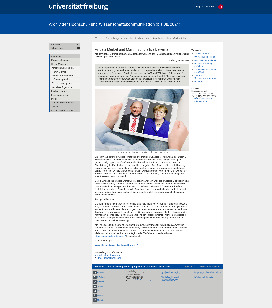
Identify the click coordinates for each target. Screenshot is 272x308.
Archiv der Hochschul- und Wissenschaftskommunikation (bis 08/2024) (114, 24)
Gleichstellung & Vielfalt (205, 60)
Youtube (100, 286)
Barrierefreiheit (114, 266)
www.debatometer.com (106, 255)
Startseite (96, 38)
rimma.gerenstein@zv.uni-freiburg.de (201, 100)
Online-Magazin (114, 38)
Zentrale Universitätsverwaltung (205, 77)
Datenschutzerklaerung (158, 266)
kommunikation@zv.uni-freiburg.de (141, 280)
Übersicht (100, 266)
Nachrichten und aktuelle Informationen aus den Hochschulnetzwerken (207, 273)
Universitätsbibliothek (204, 57)
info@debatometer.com (109, 258)
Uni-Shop (198, 81)
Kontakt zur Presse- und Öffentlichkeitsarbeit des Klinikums (173, 273)
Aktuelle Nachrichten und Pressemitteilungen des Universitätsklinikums (170, 279)
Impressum (139, 266)
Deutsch (210, 6)
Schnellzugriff (57, 48)
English (199, 6)
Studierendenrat (201, 53)
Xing (98, 291)
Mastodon (100, 300)
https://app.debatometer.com (109, 236)
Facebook (100, 272)
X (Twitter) (101, 277)
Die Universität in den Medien (204, 277)
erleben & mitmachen (137, 38)
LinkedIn (100, 295)
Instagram (100, 282)
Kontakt (127, 266)
